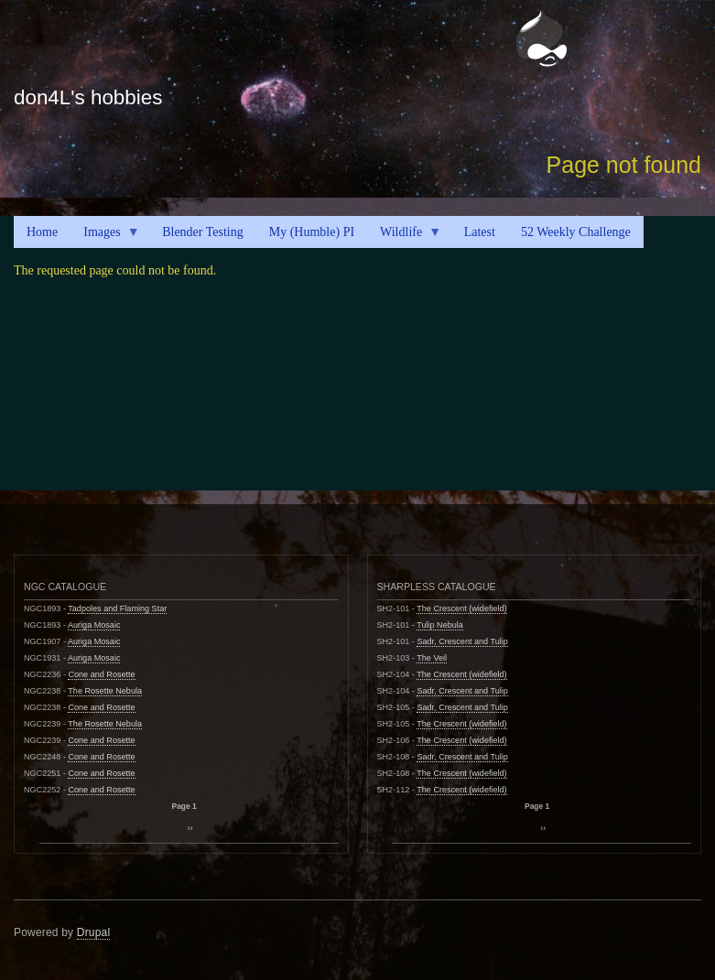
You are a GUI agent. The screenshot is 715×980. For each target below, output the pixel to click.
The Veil (432, 657)
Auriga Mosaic (94, 625)
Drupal (94, 932)
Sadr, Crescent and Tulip (462, 641)
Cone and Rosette (101, 674)
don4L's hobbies (88, 97)
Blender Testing (203, 232)
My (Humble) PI (311, 232)
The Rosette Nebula (105, 690)
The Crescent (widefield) (461, 608)
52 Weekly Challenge (576, 232)
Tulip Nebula (440, 625)
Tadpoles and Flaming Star (117, 608)
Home (42, 232)
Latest (479, 232)
